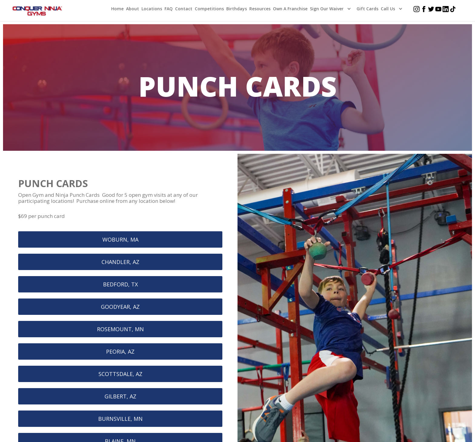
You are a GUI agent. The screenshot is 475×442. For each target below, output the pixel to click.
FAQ (168, 9)
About (132, 9)
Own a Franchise (290, 9)
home (117, 9)
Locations (151, 9)
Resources (260, 9)
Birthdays (236, 9)
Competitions (209, 9)
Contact (183, 9)
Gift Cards (367, 9)
